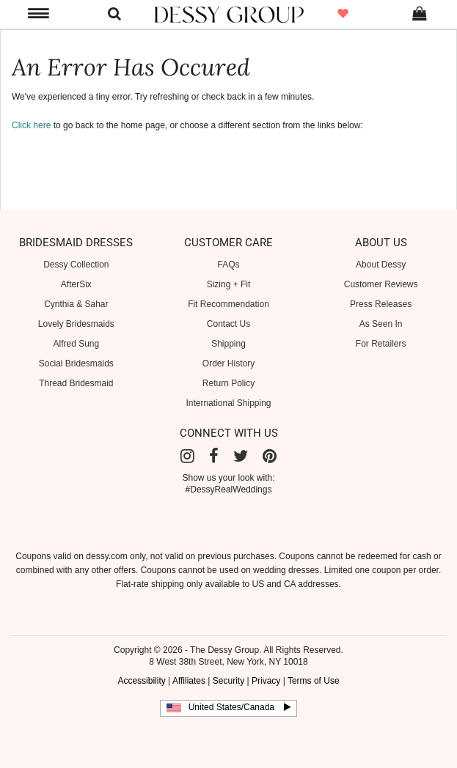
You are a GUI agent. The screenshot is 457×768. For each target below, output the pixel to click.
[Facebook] (214, 456)
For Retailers (381, 344)
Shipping (228, 344)
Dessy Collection (76, 264)
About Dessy (381, 264)
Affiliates (188, 681)
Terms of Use (314, 681)
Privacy (266, 681)
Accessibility (141, 681)
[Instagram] (187, 456)
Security (228, 681)
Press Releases (381, 304)
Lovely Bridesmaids (76, 324)
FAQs (228, 264)
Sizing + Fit (229, 284)
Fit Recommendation (228, 304)
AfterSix (76, 284)
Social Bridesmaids (76, 363)
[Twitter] (240, 456)
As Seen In (381, 324)
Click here (31, 125)
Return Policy (228, 383)
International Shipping (228, 403)
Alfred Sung (76, 344)
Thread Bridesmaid (76, 383)
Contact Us (228, 324)
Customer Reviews (381, 284)
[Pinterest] (270, 456)
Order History (228, 363)
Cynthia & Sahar (76, 304)
